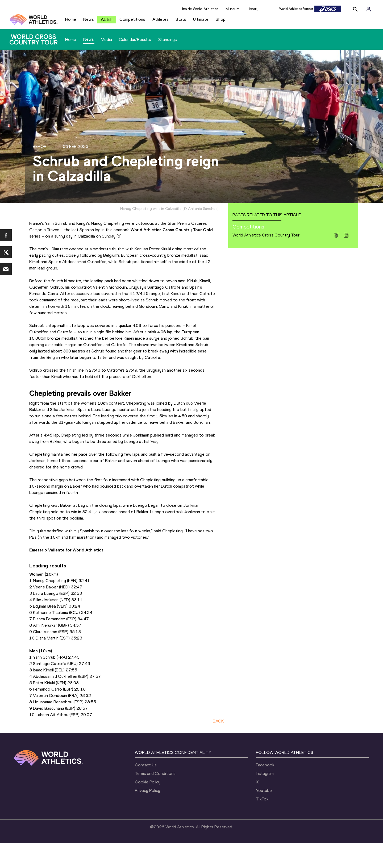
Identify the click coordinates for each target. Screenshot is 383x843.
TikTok (262, 799)
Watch (107, 19)
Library (253, 9)
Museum (232, 9)
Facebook (265, 764)
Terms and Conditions (155, 773)
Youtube (264, 790)
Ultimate (201, 19)
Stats (181, 19)
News (88, 19)
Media (106, 39)
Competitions (132, 19)
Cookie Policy (147, 781)
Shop (221, 19)
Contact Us (146, 764)
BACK (218, 721)
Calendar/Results (135, 39)
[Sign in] (368, 9)
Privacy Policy (147, 790)
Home (70, 19)
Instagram (265, 773)
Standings (167, 39)
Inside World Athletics (200, 9)
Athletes (160, 19)
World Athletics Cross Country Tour (265, 235)
